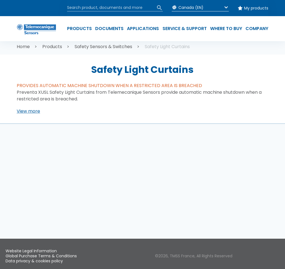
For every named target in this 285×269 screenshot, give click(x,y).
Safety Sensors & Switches (103, 46)
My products (256, 8)
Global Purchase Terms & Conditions (41, 256)
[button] (28, 111)
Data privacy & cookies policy (34, 261)
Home (23, 46)
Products (52, 46)
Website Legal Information (31, 251)
